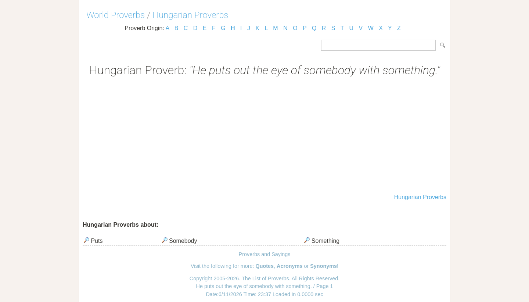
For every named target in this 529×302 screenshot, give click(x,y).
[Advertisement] (264, 136)
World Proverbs (115, 15)
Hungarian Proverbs (190, 15)
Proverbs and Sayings (265, 254)
